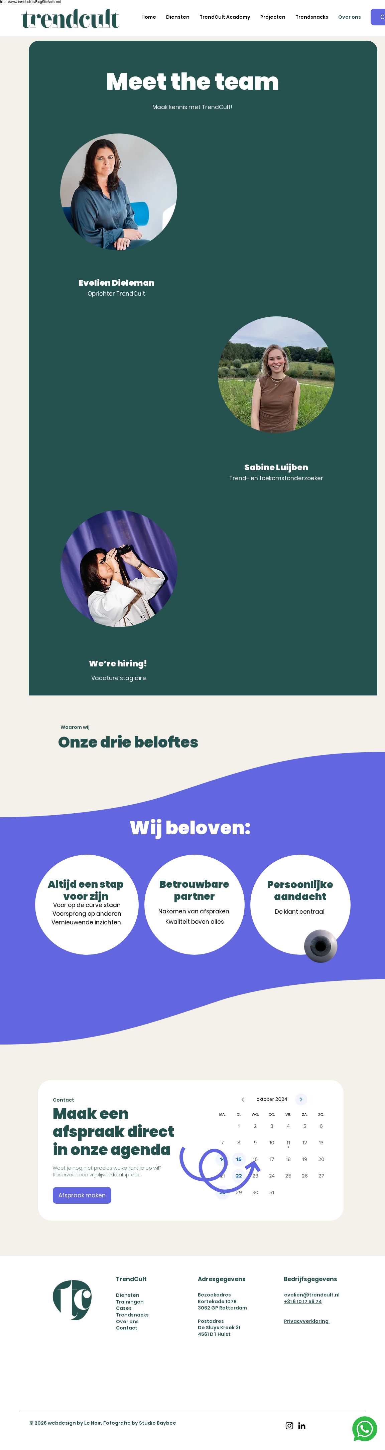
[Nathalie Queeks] (191, 1206)
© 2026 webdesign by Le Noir (65, 1423)
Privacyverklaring (307, 1321)
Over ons (127, 1321)
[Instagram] (289, 1426)
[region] (276, 407)
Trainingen (130, 1301)
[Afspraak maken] (82, 1195)
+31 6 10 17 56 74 (303, 1301)
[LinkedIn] (302, 1426)
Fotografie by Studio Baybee (139, 1423)
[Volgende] (327, 1150)
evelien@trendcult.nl (312, 1294)
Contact (126, 1328)
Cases (124, 1308)
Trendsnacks (132, 1315)
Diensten (127, 1295)
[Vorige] (54, 1150)
